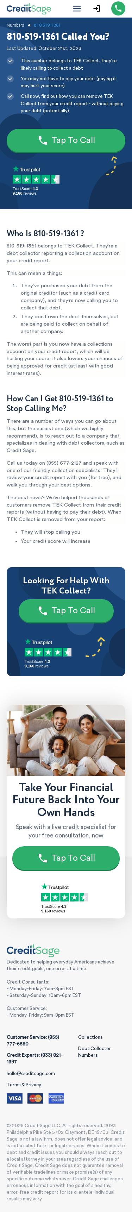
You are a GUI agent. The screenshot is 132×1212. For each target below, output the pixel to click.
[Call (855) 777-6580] (118, 8)
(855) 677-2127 (64, 463)
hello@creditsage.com (31, 1073)
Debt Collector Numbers (94, 1052)
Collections (90, 1037)
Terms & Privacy (24, 1084)
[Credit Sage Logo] (29, 8)
